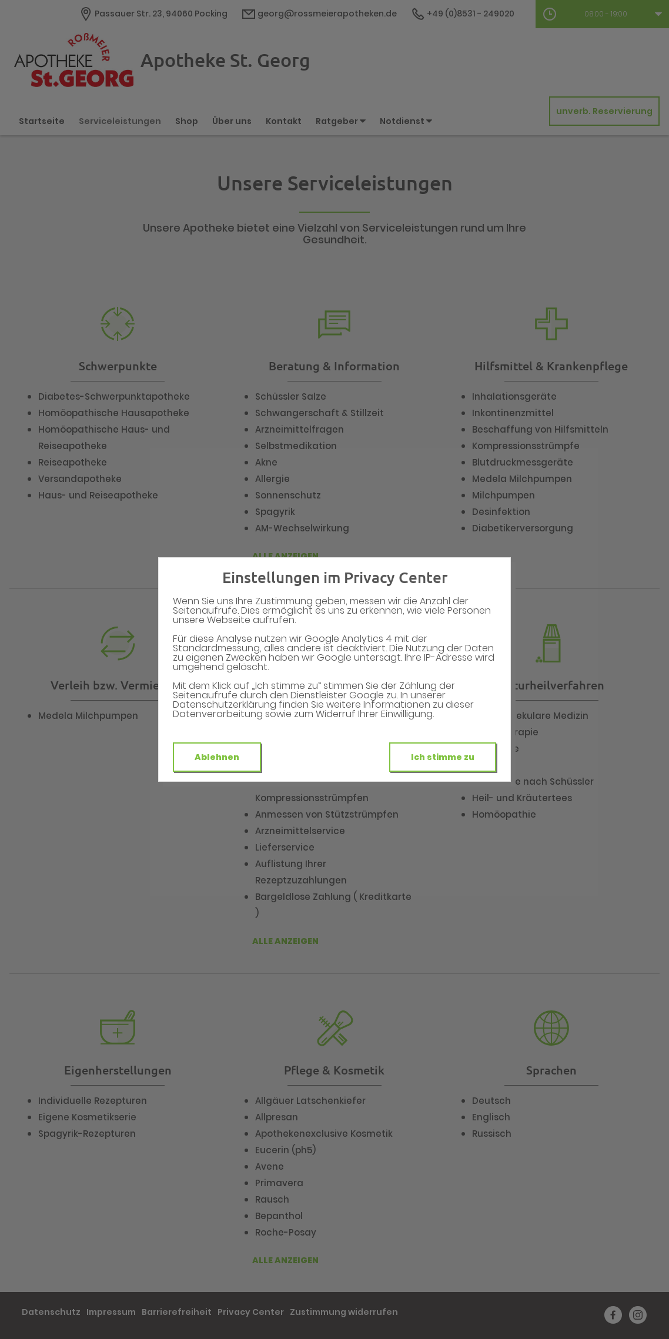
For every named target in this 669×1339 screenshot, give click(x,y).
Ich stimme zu (442, 757)
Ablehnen (217, 757)
